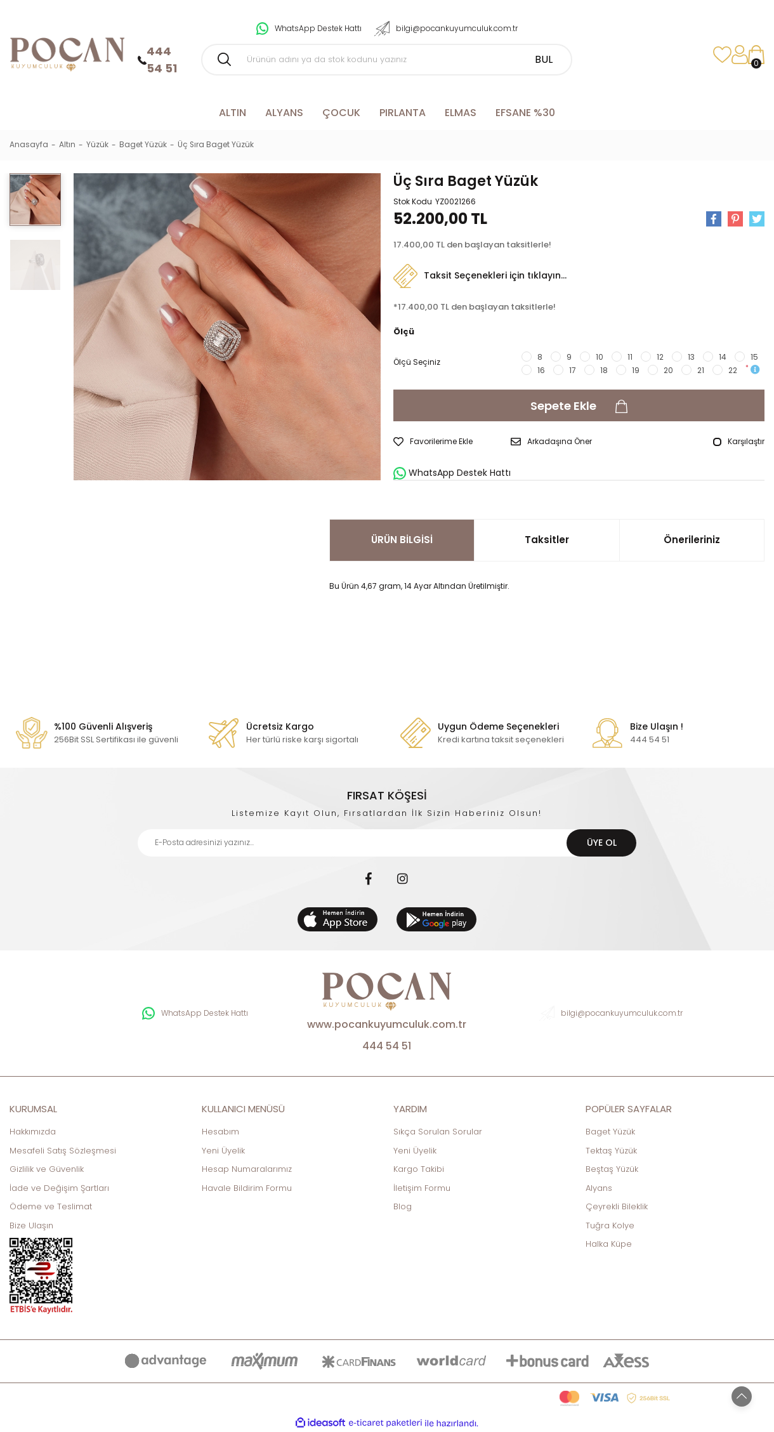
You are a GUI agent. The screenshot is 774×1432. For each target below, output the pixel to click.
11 (630, 356)
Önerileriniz (692, 539)
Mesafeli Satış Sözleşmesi (63, 1151)
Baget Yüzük (610, 1132)
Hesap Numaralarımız (247, 1169)
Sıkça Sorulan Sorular (437, 1132)
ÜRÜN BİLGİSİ (402, 539)
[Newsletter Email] (387, 843)
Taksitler (547, 539)
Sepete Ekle (578, 405)
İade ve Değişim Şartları (59, 1188)
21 (700, 370)
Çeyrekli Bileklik (617, 1206)
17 (572, 370)
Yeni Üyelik (223, 1151)
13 (691, 356)
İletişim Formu (421, 1188)
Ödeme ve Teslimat (51, 1206)
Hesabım (220, 1132)
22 (732, 370)
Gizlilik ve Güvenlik (47, 1169)
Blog (402, 1206)
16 (541, 370)
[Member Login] (739, 54)
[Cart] (756, 54)
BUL (544, 59)
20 (668, 370)
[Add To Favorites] (433, 441)
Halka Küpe (609, 1244)
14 (722, 356)
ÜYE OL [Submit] (602, 842)
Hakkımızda (33, 1132)
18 (604, 370)
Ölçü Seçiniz (416, 362)
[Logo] (67, 54)
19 (636, 370)
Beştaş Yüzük (612, 1169)
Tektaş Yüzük (611, 1151)
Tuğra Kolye (610, 1225)
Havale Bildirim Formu (247, 1188)
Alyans (599, 1188)
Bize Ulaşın (31, 1225)
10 (599, 356)
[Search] (386, 60)
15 (754, 356)
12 (660, 356)
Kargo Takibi (418, 1169)
